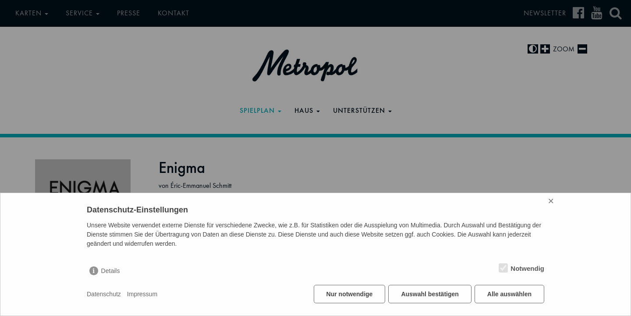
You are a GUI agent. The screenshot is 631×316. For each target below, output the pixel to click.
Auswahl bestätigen (429, 294)
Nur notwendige (349, 294)
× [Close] (551, 201)
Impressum (142, 294)
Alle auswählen (509, 294)
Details (110, 270)
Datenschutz (104, 294)
